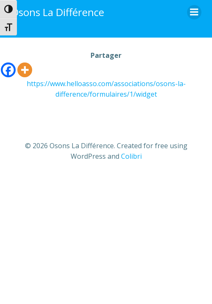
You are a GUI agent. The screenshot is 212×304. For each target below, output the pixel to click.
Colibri (131, 156)
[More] (24, 69)
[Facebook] (8, 69)
